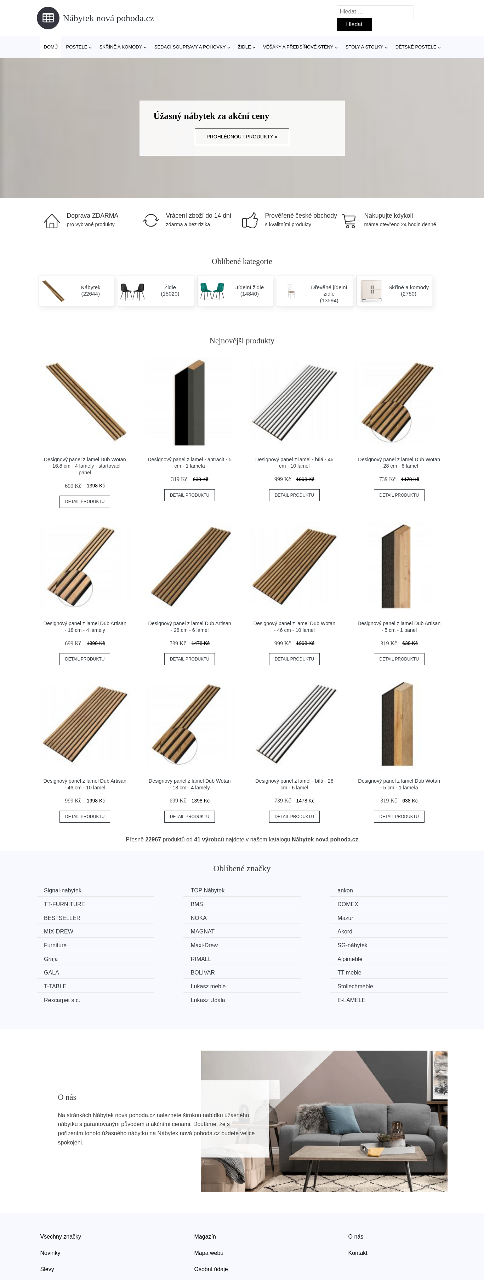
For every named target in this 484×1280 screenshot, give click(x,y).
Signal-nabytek (64, 890)
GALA (264, 944)
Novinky (50, 1223)
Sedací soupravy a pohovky (190, 47)
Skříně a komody (120, 47)
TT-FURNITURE (382, 890)
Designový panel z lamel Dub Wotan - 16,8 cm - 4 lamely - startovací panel (85, 466)
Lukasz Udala (221, 970)
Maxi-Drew (164, 930)
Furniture (57, 930)
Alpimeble (163, 944)
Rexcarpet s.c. (64, 970)
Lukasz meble (273, 957)
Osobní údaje (211, 1239)
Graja (369, 930)
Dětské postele (416, 47)
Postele (76, 47)
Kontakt (358, 1223)
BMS (52, 904)
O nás (356, 1207)
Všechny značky (60, 1207)
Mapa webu (209, 1223)
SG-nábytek (271, 930)
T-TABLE (162, 957)
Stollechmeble (380, 957)
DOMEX (161, 904)
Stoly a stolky (364, 47)
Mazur (53, 917)
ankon (264, 890)
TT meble (57, 957)
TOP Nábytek (167, 890)
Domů (51, 47)
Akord (369, 917)
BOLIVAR (374, 944)
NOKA (370, 904)
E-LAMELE (376, 970)
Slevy (47, 1239)
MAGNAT (268, 917)
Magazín (205, 1207)
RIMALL (56, 944)
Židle (244, 47)
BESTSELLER (274, 904)
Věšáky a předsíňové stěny (298, 47)
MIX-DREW (165, 917)
